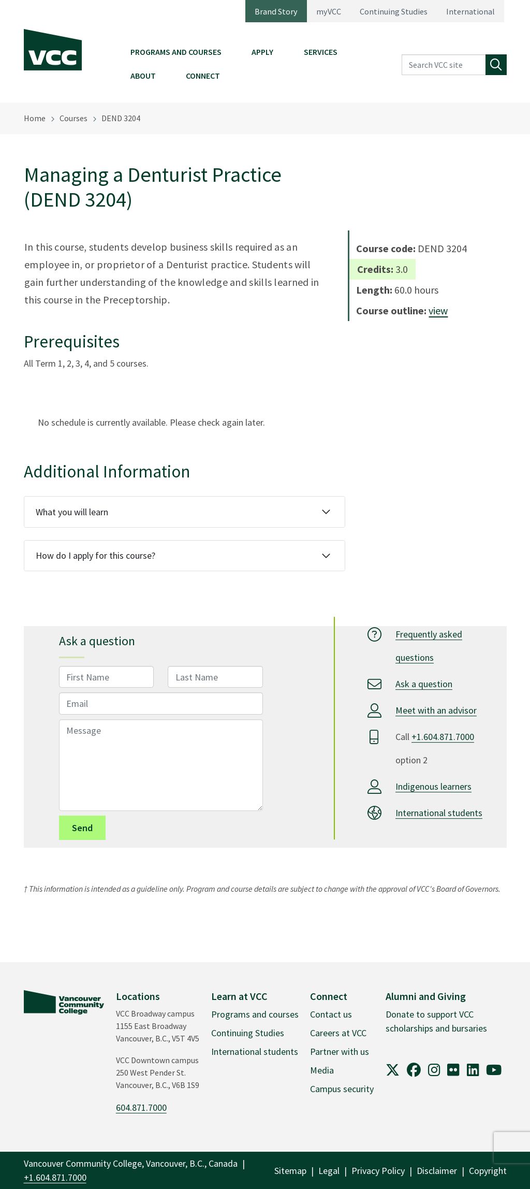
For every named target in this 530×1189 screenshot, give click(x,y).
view (438, 310)
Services (320, 52)
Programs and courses (255, 1014)
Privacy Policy (378, 1171)
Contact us (331, 1014)
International (470, 11)
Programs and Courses (176, 52)
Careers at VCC (338, 1033)
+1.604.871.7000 (442, 737)
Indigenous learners (433, 786)
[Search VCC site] (444, 65)
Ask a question (423, 684)
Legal (329, 1171)
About (143, 75)
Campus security (342, 1089)
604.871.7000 (141, 1107)
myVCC (328, 11)
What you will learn (72, 512)
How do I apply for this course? (95, 555)
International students (438, 813)
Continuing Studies (394, 11)
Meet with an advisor (436, 710)
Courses (73, 118)
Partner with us (339, 1051)
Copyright (488, 1171)
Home (35, 118)
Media (322, 1070)
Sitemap (290, 1171)
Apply (262, 52)
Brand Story (276, 11)
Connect (203, 75)
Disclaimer (437, 1171)
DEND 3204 (120, 118)
